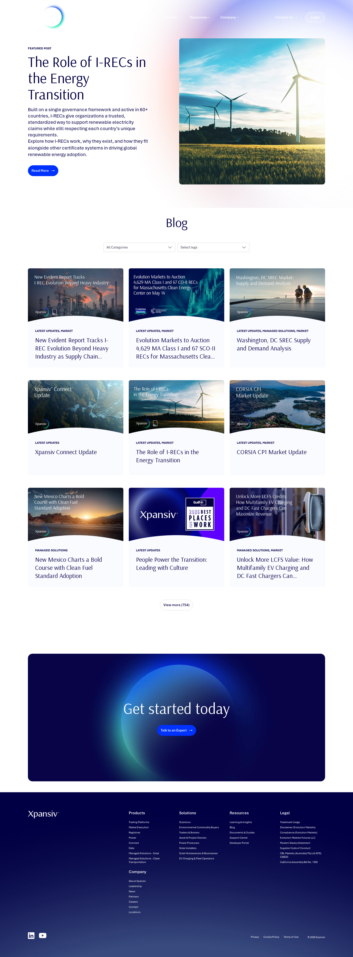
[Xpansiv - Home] (43, 19)
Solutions (144, 19)
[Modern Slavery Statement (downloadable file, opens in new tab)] (295, 842)
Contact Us (286, 19)
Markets (171, 19)
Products (116, 19)
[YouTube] (42, 935)
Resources (200, 19)
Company (229, 19)
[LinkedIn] (31, 935)
